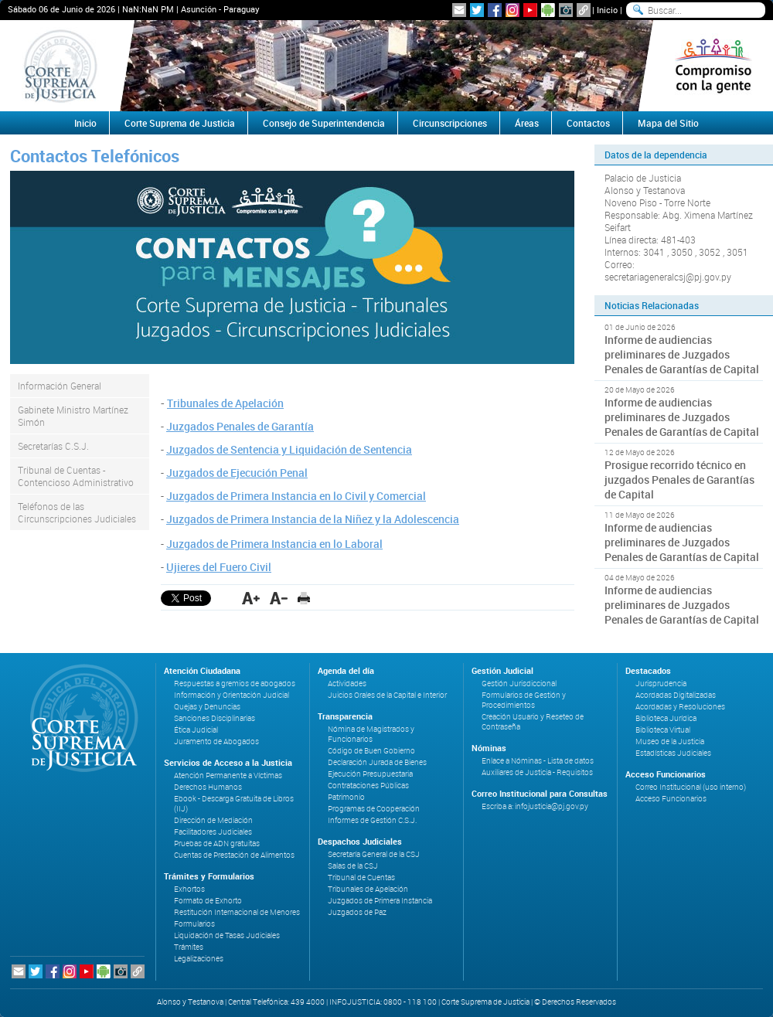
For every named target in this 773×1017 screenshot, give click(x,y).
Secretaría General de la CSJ (374, 854)
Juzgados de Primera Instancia (380, 901)
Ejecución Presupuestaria (370, 774)
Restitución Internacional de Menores (237, 912)
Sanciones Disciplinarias (214, 718)
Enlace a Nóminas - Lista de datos (538, 761)
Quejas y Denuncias (207, 707)
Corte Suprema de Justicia (179, 123)
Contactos (588, 123)
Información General (59, 385)
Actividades (347, 684)
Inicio (607, 9)
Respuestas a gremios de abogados (234, 684)
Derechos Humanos (208, 787)
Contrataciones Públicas (368, 786)
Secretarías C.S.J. (53, 446)
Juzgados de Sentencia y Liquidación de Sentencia (289, 449)
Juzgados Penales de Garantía (240, 426)
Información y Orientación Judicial (231, 695)
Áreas (527, 123)
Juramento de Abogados (216, 741)
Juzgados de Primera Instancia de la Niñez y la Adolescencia (312, 519)
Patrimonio (346, 797)
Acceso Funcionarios (671, 799)
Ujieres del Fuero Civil (218, 567)
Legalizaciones (198, 959)
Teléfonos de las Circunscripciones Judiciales (77, 512)
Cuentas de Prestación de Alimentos (234, 855)
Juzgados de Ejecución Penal (237, 472)
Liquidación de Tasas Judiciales (227, 935)
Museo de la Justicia (669, 741)
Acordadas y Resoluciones (680, 707)
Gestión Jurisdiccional (519, 684)
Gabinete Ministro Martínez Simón (73, 415)
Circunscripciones (450, 123)
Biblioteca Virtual (662, 730)
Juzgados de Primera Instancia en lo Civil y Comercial (296, 495)
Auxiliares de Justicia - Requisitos (537, 772)
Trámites (188, 947)
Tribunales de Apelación (225, 403)
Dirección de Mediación (213, 820)
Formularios (194, 924)
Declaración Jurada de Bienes (377, 762)
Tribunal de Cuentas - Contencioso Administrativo (76, 476)
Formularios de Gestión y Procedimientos (524, 700)
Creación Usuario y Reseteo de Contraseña (533, 722)
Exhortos (189, 889)
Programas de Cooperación (374, 809)
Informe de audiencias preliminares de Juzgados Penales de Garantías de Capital (681, 354)
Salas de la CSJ (353, 866)
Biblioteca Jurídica (665, 718)
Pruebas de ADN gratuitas (217, 843)
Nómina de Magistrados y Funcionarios (371, 734)
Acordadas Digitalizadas (675, 695)
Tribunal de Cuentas (361, 877)
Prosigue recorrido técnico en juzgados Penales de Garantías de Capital (679, 479)
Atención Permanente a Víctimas (228, 775)
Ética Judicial (196, 730)
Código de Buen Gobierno (371, 751)
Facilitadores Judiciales (213, 832)
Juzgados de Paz (357, 912)
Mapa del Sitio (668, 123)
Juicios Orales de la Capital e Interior (387, 695)
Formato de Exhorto (208, 901)
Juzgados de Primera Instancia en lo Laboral (274, 543)
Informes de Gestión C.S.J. (372, 820)
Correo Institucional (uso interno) (690, 787)
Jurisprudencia (660, 684)
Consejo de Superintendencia (324, 123)
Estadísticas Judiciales (673, 753)
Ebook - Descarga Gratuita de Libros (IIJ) (234, 804)
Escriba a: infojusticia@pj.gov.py (535, 806)
